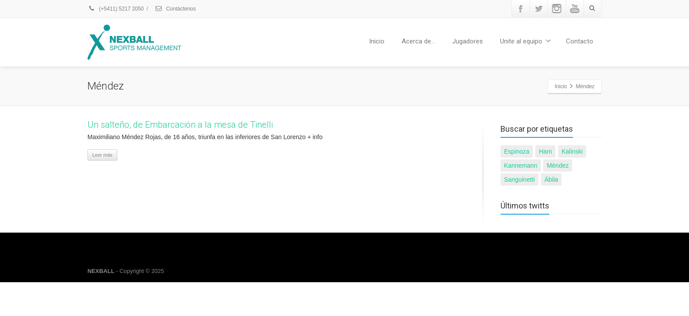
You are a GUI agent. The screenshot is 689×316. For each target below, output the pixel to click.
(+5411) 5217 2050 (115, 9)
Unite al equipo (525, 41)
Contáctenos (175, 9)
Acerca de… (418, 41)
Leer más (102, 155)
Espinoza (516, 151)
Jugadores (467, 41)
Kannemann (520, 165)
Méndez (558, 165)
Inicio (376, 41)
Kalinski (572, 151)
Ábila (551, 179)
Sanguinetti (519, 179)
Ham (545, 151)
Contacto (579, 41)
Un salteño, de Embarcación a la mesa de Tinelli (180, 124)
